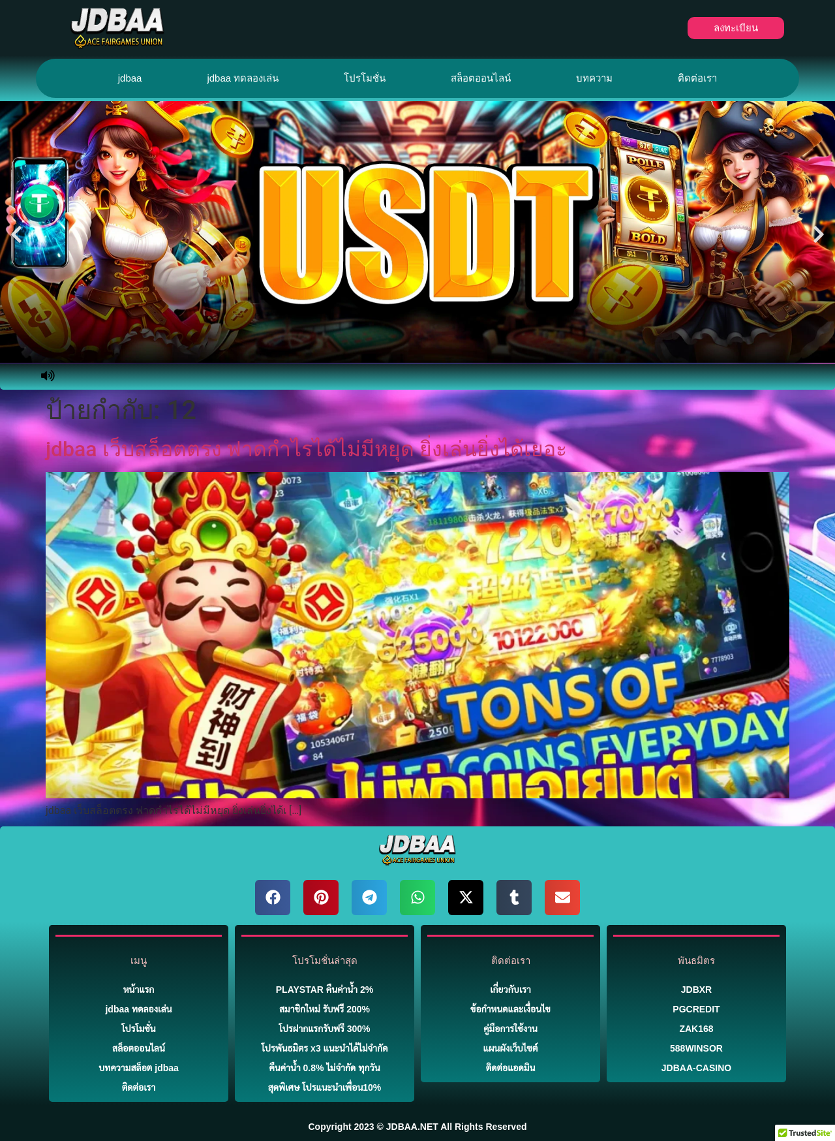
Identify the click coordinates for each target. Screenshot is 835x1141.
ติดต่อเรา (697, 78)
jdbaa (130, 78)
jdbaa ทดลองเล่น (243, 78)
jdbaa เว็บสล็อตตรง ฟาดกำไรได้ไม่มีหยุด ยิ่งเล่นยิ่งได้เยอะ (306, 449)
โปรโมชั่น (365, 78)
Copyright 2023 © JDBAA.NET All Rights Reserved (418, 1126)
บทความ (594, 78)
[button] (16, 234)
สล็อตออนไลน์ (481, 78)
